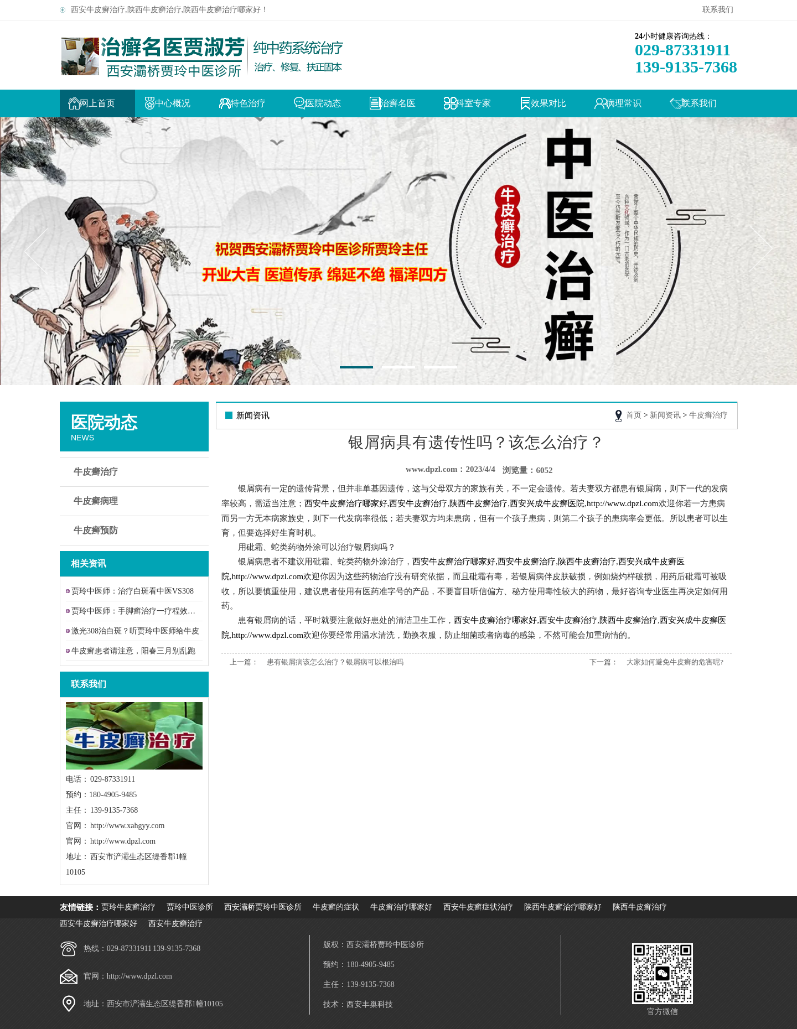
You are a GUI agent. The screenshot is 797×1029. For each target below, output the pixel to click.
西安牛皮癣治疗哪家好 (98, 923)
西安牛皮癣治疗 (175, 923)
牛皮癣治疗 (136, 472)
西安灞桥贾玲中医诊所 (263, 907)
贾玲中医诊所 (190, 907)
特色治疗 (248, 103)
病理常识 (623, 103)
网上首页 (97, 103)
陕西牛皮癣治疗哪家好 (563, 907)
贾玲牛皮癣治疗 (128, 907)
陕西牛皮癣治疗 (640, 907)
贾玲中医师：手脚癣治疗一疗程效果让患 (137, 611)
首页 (633, 415)
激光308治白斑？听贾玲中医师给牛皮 (135, 631)
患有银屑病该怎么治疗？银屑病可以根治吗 (335, 662)
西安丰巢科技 (369, 1004)
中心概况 (172, 103)
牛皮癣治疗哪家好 (401, 907)
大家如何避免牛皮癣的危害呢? (675, 662)
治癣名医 (398, 103)
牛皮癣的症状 (336, 907)
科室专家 (473, 103)
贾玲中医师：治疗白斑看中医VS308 (132, 591)
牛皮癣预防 (136, 530)
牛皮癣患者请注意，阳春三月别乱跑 (133, 651)
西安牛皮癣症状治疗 (478, 907)
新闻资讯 (665, 415)
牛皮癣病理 (136, 501)
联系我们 (719, 10)
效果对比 (548, 103)
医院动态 (323, 103)
